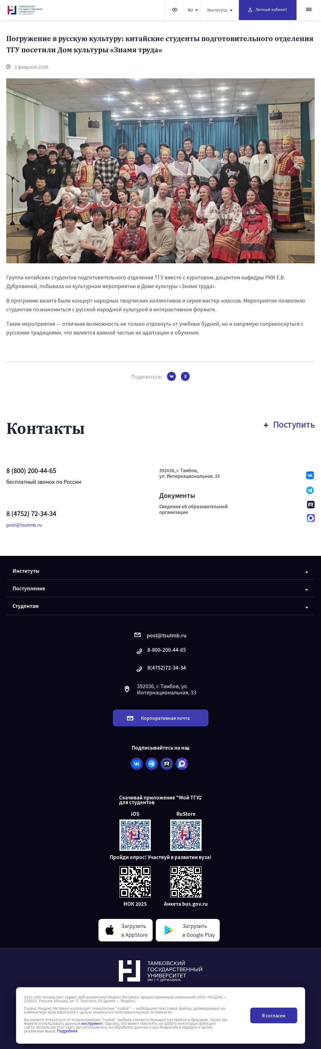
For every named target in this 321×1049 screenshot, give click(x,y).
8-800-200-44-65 (160, 651)
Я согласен (273, 1015)
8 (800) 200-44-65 (31, 470)
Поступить (289, 424)
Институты (220, 10)
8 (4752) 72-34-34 (31, 513)
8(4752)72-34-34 (160, 669)
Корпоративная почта (158, 718)
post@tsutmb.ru (24, 525)
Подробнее (67, 1031)
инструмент (92, 1023)
